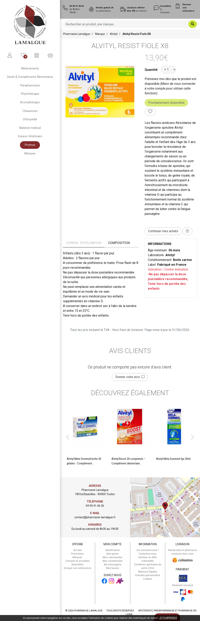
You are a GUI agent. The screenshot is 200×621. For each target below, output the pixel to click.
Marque (100, 34)
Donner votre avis (130, 377)
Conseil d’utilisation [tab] (83, 243)
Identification (112, 550)
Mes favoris (112, 568)
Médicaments (30, 68)
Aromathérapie (30, 102)
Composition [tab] (119, 243)
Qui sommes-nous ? (147, 550)
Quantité (151, 70)
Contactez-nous (147, 553)
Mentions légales (147, 571)
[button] (67, 437)
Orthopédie (30, 119)
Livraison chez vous (182, 553)
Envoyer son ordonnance (77, 568)
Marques (30, 153)
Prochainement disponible (166, 103)
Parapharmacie (30, 85)
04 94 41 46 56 (95, 505)
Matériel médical (30, 128)
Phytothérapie (30, 94)
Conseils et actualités (77, 561)
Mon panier (112, 553)
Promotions (77, 553)
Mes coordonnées (112, 561)
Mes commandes (112, 557)
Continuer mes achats (163, 231)
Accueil (77, 550)
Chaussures (30, 111)
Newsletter (78, 564)
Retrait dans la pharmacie (182, 550)
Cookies (147, 579)
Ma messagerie (112, 564)
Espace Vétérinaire (30, 136)
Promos (30, 145)
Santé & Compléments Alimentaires (30, 77)
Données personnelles (147, 575)
